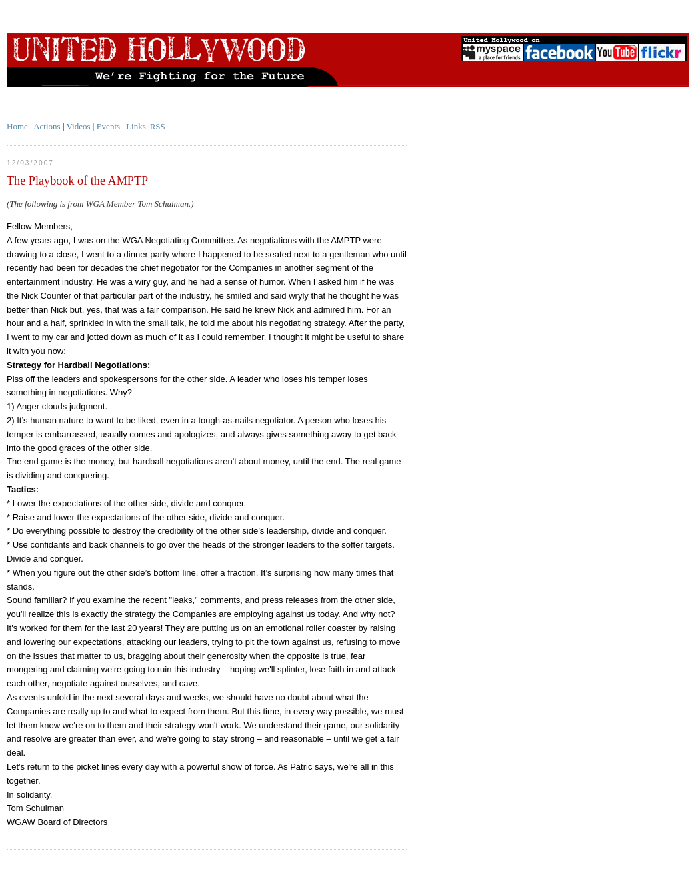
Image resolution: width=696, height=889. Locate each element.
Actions (46, 126)
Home (17, 126)
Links (136, 126)
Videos (79, 126)
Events (108, 126)
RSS (157, 126)
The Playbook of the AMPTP (77, 180)
